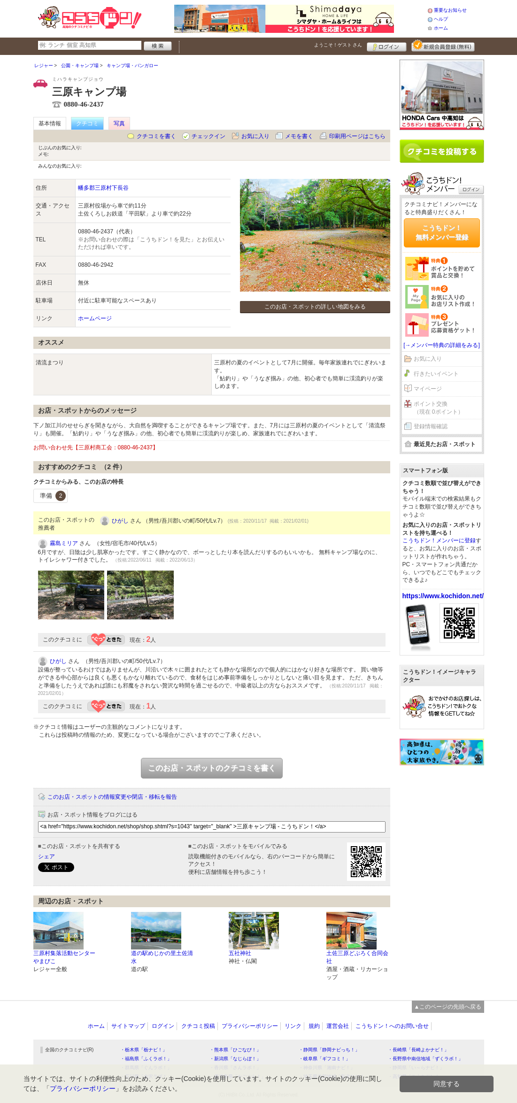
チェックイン (208, 136)
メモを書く (299, 136)
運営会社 (337, 1026)
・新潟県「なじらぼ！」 (235, 1058)
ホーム (441, 28)
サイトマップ (128, 1026)
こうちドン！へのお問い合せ (392, 1026)
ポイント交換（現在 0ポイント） (438, 408)
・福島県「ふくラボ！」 (146, 1058)
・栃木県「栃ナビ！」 (143, 1049)
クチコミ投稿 (198, 1026)
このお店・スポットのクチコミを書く (212, 768)
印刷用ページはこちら (357, 136)
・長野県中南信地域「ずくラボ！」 (425, 1058)
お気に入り (255, 136)
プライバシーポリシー (250, 1026)
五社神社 (240, 953)
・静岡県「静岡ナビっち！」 (329, 1049)
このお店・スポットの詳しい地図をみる (315, 306)
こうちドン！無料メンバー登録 (442, 232)
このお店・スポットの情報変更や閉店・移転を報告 (112, 797)
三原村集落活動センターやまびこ (64, 957)
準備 (53, 496)
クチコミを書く (156, 136)
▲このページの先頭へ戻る (448, 1006)
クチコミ (87, 123)
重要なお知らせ (450, 10)
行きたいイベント (436, 373)
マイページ (428, 389)
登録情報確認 (431, 426)
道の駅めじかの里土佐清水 (162, 957)
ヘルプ (441, 19)
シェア (46, 856)
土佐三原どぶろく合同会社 (357, 957)
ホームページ (95, 318)
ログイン (387, 45)
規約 (314, 1026)
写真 (119, 123)
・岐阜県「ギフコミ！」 (324, 1058)
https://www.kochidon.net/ (443, 596)
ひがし (120, 520)
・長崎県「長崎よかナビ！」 (418, 1049)
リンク (293, 1026)
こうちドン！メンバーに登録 (439, 540)
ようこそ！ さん (338, 44)
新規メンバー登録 (443, 45)
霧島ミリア (64, 543)
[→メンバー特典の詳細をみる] (441, 345)
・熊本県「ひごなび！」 (235, 1049)
